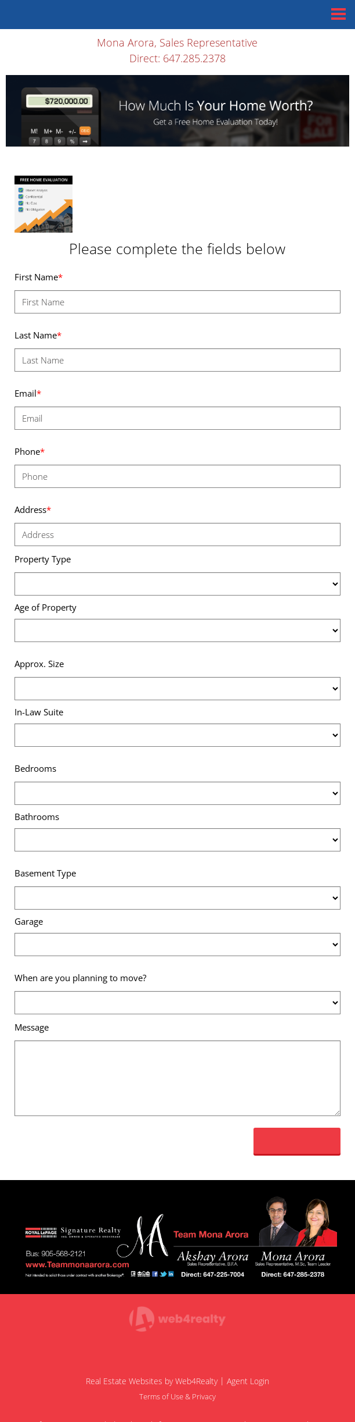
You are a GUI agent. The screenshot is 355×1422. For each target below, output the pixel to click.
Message (32, 1027)
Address (33, 509)
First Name (39, 277)
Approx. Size (39, 663)
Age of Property (46, 607)
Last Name (38, 335)
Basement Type (45, 873)
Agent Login (248, 1381)
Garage (29, 921)
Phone (30, 451)
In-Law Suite (39, 712)
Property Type (43, 559)
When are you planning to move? (80, 977)
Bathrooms (37, 816)
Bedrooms (35, 768)
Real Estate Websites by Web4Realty (152, 1381)
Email (28, 393)
